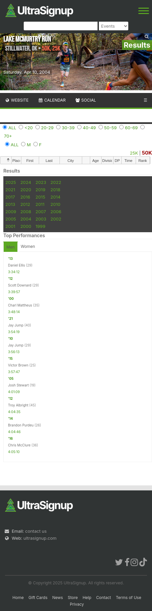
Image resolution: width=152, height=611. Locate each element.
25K (134, 153)
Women (28, 246)
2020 (25, 189)
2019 (40, 189)
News (57, 597)
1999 (40, 226)
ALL (12, 127)
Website (17, 100)
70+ (8, 136)
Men (10, 247)
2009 (10, 211)
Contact (103, 597)
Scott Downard (19, 285)
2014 (55, 197)
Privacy (77, 604)
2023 (40, 182)
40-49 (89, 127)
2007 (40, 211)
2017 (10, 197)
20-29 (47, 127)
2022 (55, 182)
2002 (55, 219)
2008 (25, 211)
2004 (25, 219)
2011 (39, 204)
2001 (10, 226)
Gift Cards (37, 597)
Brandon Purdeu (20, 425)
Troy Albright (18, 405)
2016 (25, 197)
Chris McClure (19, 445)
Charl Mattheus (20, 305)
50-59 (110, 127)
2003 (40, 219)
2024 (25, 182)
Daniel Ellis (16, 265)
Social (85, 100)
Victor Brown (18, 365)
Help (87, 597)
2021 (10, 189)
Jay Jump (15, 325)
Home (18, 597)
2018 (55, 189)
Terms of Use (128, 597)
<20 (28, 127)
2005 (10, 219)
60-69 (131, 127)
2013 (10, 204)
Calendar (52, 100)
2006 (55, 211)
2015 (40, 197)
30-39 (68, 127)
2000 (25, 226)
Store (73, 597)
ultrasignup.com (39, 538)
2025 (10, 182)
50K (147, 153)
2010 (55, 204)
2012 (25, 204)
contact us (35, 531)
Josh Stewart (18, 385)
